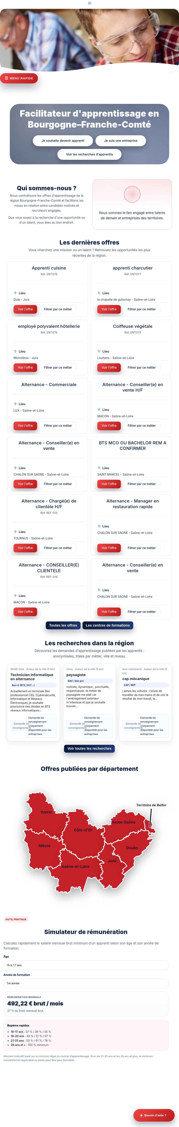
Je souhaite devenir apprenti (63, 141)
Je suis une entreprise (120, 141)
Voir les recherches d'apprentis (89, 154)
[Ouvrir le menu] (89, 3)
